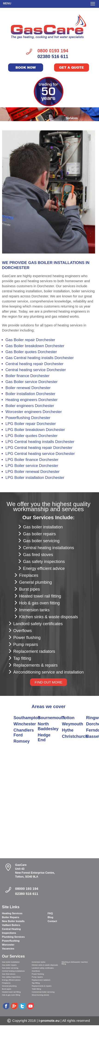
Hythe (67, 730)
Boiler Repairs (10, 917)
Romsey (22, 741)
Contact (52, 921)
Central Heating (11, 929)
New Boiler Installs (13, 921)
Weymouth (72, 724)
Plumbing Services (13, 936)
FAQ (50, 913)
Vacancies (8, 948)
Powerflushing (11, 940)
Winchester (25, 724)
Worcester (8, 944)
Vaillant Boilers (11, 925)
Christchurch (75, 736)
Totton (68, 717)
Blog (50, 917)
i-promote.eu (49, 1020)
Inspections (9, 933)
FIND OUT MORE (48, 682)
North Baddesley (48, 726)
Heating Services (12, 913)
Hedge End (44, 737)
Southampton (27, 717)
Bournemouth (51, 717)
